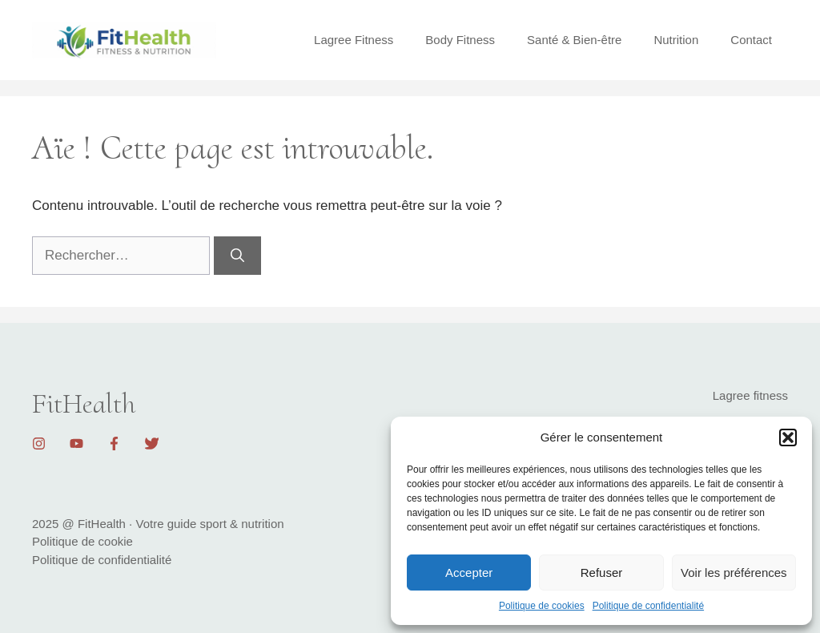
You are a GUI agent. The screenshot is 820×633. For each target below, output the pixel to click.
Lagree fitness (750, 395)
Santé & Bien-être (574, 39)
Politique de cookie (82, 541)
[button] (788, 437)
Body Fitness (460, 39)
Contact (751, 39)
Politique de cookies (542, 605)
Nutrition (675, 39)
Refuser (602, 572)
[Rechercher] (237, 255)
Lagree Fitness (353, 39)
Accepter (468, 572)
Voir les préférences (734, 572)
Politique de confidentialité (648, 605)
